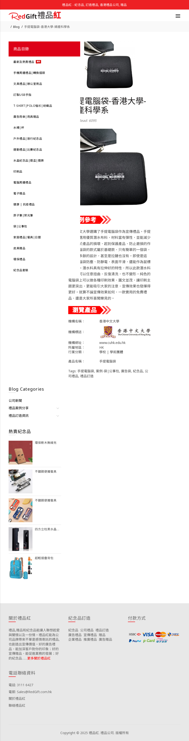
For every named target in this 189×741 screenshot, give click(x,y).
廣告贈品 (105, 639)
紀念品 (138, 371)
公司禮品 (87, 630)
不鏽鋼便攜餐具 (46, 472)
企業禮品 (75, 639)
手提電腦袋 (85, 371)
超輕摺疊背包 (44, 558)
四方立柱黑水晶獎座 (48, 529)
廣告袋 (126, 371)
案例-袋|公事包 (107, 371)
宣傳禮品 (90, 635)
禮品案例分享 (19, 408)
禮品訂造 (87, 376)
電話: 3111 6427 (21, 685)
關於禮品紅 (17, 698)
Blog (16, 27)
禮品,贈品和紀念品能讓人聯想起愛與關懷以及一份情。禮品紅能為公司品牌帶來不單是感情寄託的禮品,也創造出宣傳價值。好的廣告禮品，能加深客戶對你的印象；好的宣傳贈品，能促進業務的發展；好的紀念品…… (34, 644)
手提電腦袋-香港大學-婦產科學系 (47, 27)
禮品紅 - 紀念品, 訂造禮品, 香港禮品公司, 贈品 (94, 5)
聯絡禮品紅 (17, 705)
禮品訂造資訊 (19, 415)
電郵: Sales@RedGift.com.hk (30, 692)
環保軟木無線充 (46, 443)
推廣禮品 (90, 639)
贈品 (102, 635)
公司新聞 (15, 400)
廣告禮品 (75, 635)
